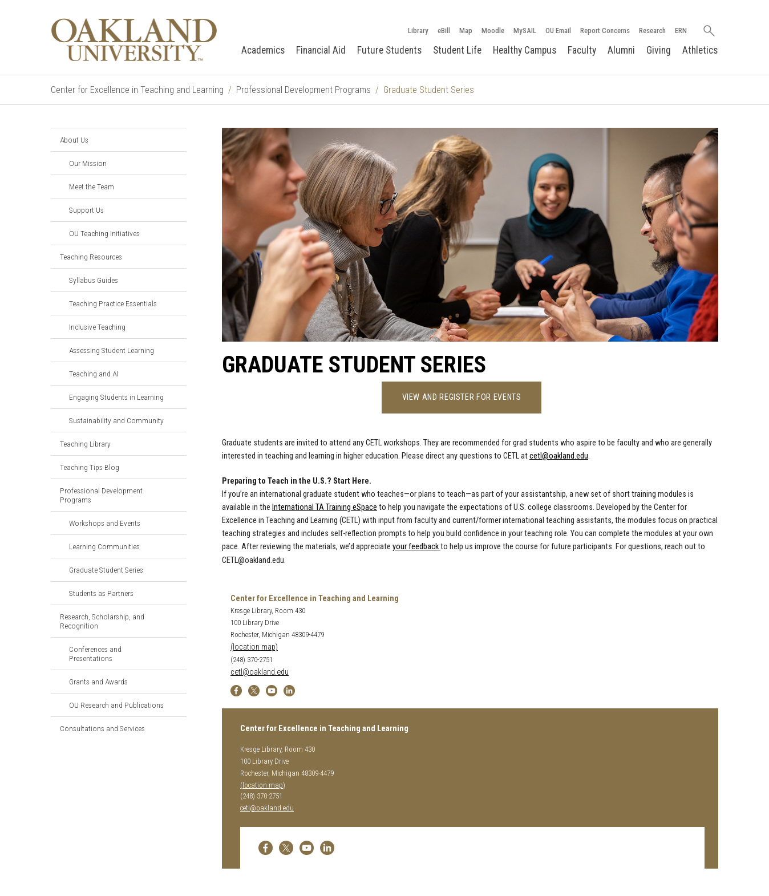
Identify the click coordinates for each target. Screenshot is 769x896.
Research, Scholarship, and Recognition (102, 621)
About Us (74, 139)
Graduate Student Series (106, 569)
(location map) (254, 647)
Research (652, 30)
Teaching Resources (91, 256)
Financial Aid (321, 50)
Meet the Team (91, 186)
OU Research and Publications (116, 704)
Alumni (621, 50)
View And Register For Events (461, 397)
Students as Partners (101, 593)
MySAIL (524, 30)
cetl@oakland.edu (558, 456)
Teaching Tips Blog (89, 467)
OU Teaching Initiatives (104, 233)
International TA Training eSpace (324, 507)
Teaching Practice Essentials (113, 303)
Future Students (389, 50)
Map (465, 30)
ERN (681, 30)
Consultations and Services (102, 728)
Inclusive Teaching (97, 326)
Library (418, 30)
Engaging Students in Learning (116, 397)
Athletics (700, 50)
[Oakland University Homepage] (134, 39)
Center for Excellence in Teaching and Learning (137, 89)
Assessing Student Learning (111, 350)
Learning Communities (104, 546)
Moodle (492, 30)
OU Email (558, 30)
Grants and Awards (98, 681)
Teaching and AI (93, 373)
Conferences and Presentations (95, 653)
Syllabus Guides (93, 280)
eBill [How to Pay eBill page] (444, 30)
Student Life (457, 50)
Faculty (582, 50)
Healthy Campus (524, 50)
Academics (263, 50)
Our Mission (88, 163)
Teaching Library (85, 443)
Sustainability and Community (116, 420)
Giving (658, 50)
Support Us (86, 209)
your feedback (416, 547)
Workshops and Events (104, 523)
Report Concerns (605, 30)
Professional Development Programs (303, 89)
